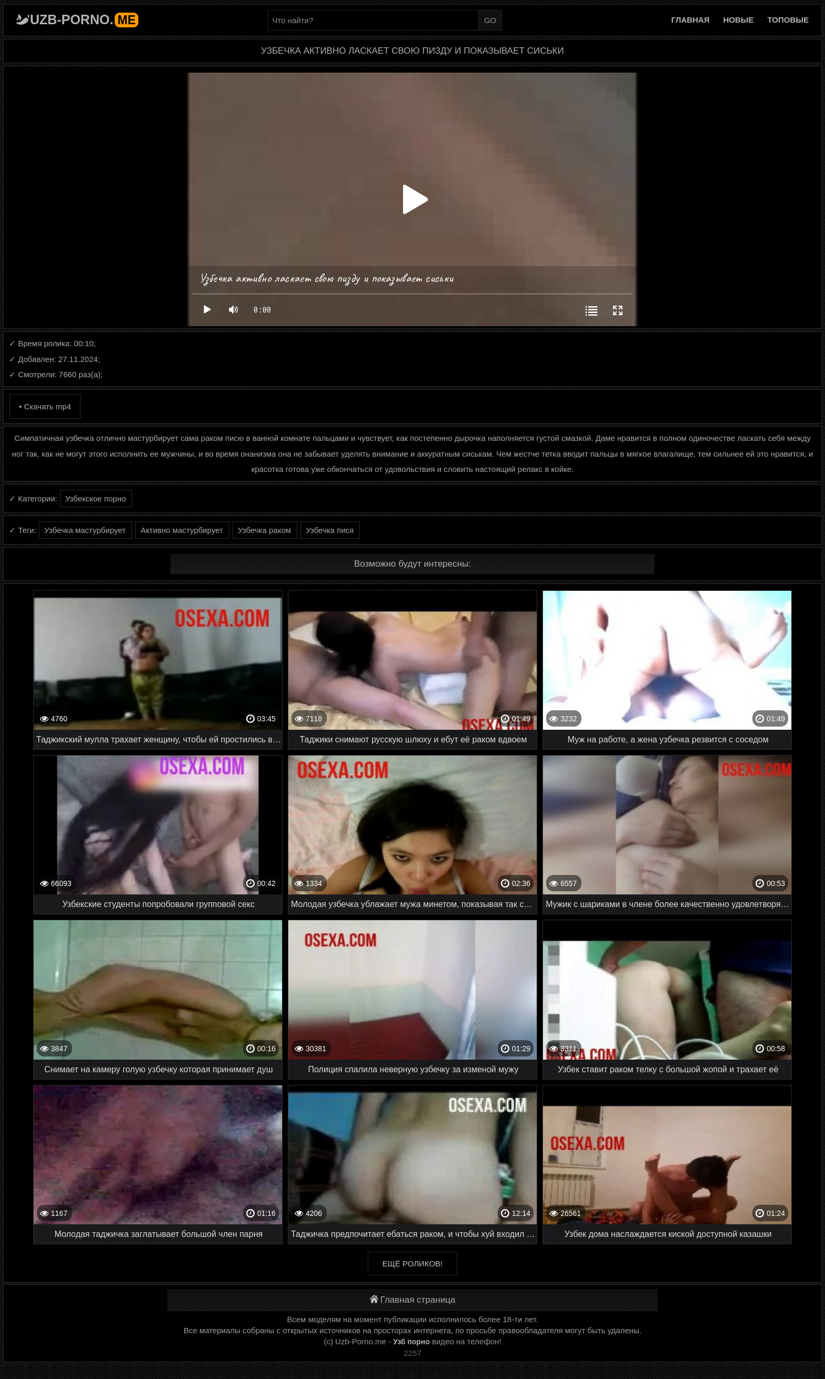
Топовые (788, 19)
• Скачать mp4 (45, 406)
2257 (412, 1352)
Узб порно (411, 1341)
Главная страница (413, 1300)
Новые (738, 19)
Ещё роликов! (412, 1263)
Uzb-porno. (84, 19)
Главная (690, 19)
